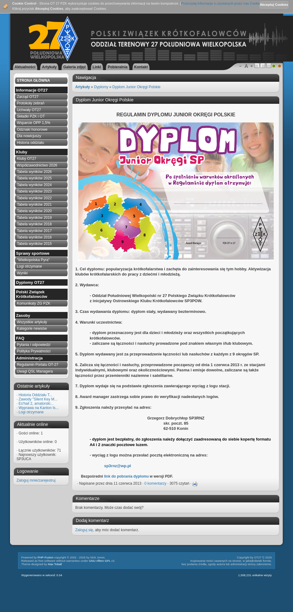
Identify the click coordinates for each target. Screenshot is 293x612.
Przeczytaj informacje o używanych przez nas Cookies (221, 3)
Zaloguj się (84, 530)
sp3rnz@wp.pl (117, 466)
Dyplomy (101, 87)
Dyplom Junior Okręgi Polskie (136, 87)
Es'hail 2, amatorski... (36, 403)
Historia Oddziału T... (36, 395)
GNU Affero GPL (99, 560)
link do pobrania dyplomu (126, 476)
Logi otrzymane (31, 412)
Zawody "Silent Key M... (38, 399)
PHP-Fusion (46, 557)
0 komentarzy (155, 483)
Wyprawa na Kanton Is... (39, 408)
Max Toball (55, 564)
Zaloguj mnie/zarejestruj (36, 480)
